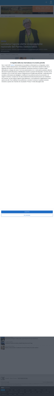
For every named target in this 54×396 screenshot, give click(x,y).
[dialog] (27, 198)
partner (12, 65)
